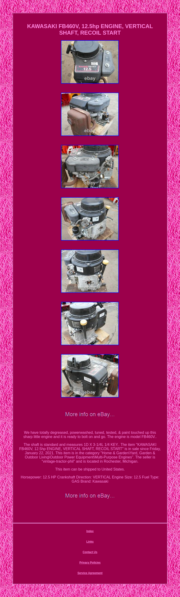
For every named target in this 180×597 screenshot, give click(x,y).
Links (90, 541)
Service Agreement (89, 573)
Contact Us (90, 552)
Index (90, 531)
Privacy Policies (90, 562)
